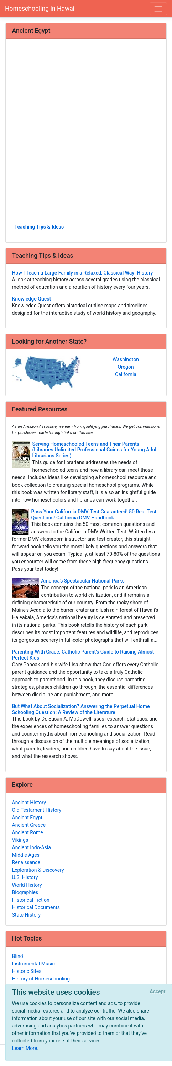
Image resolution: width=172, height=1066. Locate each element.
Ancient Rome (27, 832)
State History (26, 915)
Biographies (25, 892)
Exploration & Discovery (38, 870)
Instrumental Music (33, 964)
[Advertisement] (86, 133)
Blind (17, 956)
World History (27, 885)
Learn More (24, 1048)
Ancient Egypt (27, 817)
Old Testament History (37, 810)
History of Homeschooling (41, 979)
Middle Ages (26, 855)
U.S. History (25, 877)
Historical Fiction (30, 900)
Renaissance (26, 862)
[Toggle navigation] (158, 8)
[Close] (158, 991)
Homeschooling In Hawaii (40, 8)
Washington (126, 359)
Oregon (126, 367)
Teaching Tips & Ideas (39, 227)
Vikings (20, 840)
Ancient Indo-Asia (31, 847)
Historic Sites (27, 971)
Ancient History (29, 802)
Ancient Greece (29, 825)
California (125, 374)
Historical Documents (36, 907)
